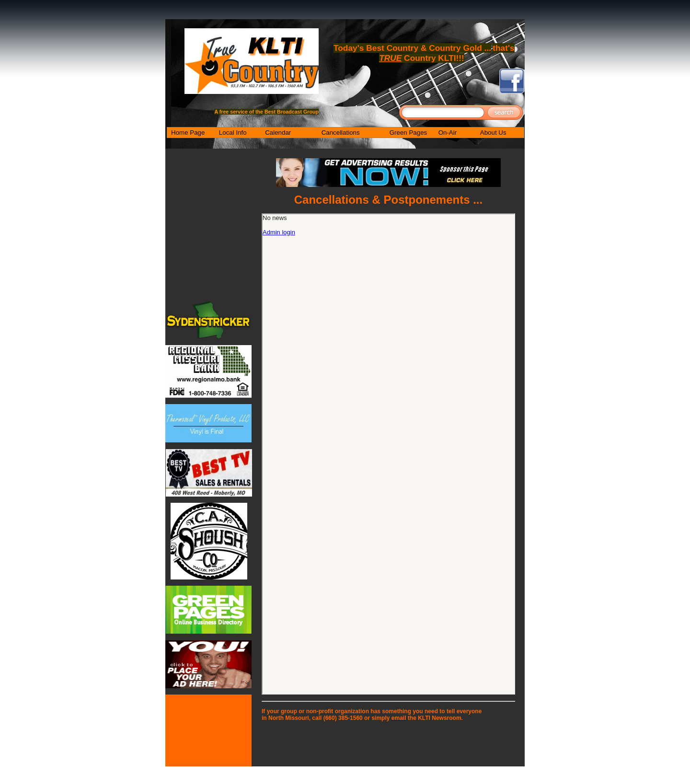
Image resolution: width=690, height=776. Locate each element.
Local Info (233, 132)
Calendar (278, 132)
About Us (493, 132)
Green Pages (408, 132)
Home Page (188, 132)
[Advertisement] (388, 742)
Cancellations (341, 132)
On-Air (447, 132)
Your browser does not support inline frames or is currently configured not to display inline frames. (388, 454)
